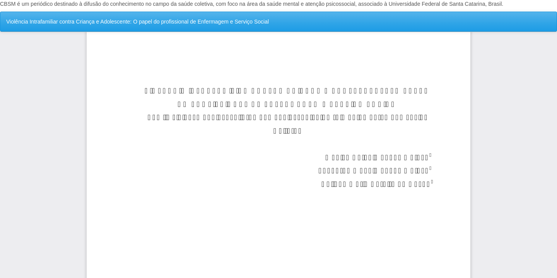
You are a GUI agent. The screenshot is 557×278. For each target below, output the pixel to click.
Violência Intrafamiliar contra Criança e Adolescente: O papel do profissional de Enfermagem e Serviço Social (137, 22)
